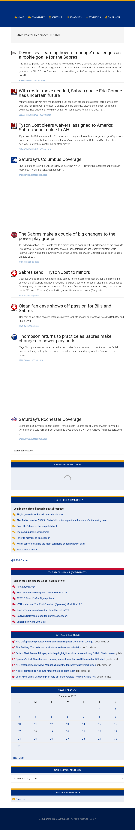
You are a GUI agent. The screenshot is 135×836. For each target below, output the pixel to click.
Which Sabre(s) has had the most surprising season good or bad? (51, 549)
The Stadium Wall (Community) (67, 578)
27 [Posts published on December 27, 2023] (67, 744)
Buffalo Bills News (68, 641)
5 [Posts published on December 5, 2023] (51, 722)
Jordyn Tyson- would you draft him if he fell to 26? (43, 616)
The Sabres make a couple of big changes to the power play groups (67, 242)
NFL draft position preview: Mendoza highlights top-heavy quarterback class (56, 671)
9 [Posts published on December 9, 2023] (115, 722)
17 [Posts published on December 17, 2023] (19, 737)
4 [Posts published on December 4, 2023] (35, 722)
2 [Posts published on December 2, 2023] (115, 715)
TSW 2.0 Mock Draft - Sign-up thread (36, 604)
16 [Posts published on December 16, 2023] (115, 730)
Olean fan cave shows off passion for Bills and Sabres (65, 314)
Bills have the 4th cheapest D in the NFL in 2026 (42, 598)
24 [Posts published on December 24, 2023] (19, 744)
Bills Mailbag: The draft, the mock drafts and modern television (48, 653)
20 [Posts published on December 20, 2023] (67, 737)
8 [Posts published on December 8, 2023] (99, 722)
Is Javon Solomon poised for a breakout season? (42, 622)
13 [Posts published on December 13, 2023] (67, 730)
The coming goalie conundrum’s (33, 538)
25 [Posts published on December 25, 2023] (35, 744)
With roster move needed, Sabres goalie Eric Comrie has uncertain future (70, 99)
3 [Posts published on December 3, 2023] (19, 722)
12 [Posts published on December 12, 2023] (51, 730)
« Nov (14, 764)
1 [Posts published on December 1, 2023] (99, 715)
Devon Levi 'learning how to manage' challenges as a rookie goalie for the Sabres (70, 61)
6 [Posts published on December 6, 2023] (67, 722)
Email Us (18, 805)
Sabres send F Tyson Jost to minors (54, 278)
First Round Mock (26, 592)
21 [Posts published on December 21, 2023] (83, 737)
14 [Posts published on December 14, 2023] (83, 730)
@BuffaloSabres (19, 566)
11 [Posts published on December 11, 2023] (35, 730)
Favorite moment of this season (33, 544)
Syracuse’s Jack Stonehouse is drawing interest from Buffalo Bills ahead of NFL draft (60, 665)
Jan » (22, 764)
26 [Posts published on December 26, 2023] (51, 744)
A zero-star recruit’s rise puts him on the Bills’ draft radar (45, 677)
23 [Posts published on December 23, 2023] (115, 737)
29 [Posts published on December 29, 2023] (99, 744)
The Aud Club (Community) (67, 506)
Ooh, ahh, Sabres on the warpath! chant (37, 532)
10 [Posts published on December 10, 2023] (19, 730)
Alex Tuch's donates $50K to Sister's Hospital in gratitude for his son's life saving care (61, 526)
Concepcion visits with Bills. (31, 628)
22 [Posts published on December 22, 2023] (99, 737)
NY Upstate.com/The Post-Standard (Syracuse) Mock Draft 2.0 (49, 610)
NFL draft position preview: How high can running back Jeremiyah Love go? (55, 647)
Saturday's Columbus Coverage (50, 165)
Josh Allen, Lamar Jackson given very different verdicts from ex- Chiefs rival (56, 682)
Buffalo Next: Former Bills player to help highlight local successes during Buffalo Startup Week (65, 659)
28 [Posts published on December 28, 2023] (83, 744)
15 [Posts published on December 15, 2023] (99, 730)
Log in (93, 825)
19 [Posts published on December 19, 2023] (51, 737)
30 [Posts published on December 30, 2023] (115, 744)
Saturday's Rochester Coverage (50, 425)
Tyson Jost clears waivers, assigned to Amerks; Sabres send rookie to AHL (66, 133)
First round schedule (27, 555)
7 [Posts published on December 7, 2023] (83, 722)
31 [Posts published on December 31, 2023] (19, 752)
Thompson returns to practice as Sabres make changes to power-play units (65, 345)
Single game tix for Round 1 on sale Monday (40, 520)
